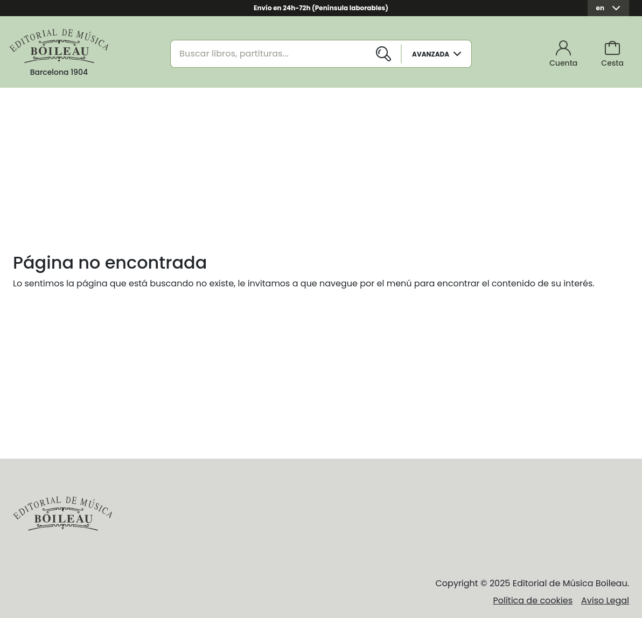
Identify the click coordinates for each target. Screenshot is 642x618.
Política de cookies (533, 600)
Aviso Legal (605, 600)
